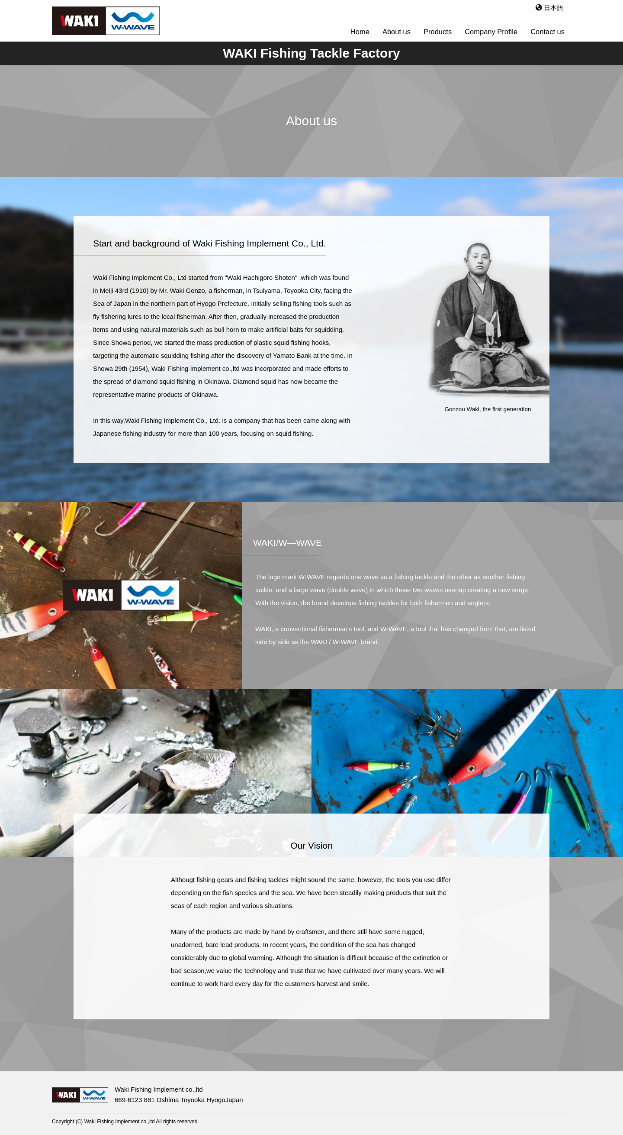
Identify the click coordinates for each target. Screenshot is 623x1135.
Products (438, 32)
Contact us (547, 32)
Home (359, 32)
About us (396, 32)
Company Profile (491, 32)
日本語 (549, 7)
